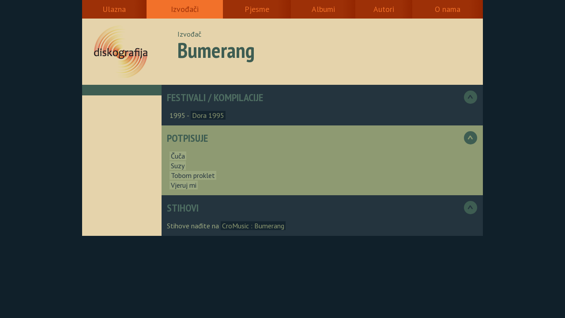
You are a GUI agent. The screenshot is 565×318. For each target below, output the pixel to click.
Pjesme (257, 9)
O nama (447, 9)
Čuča (178, 155)
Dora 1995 (208, 115)
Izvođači (185, 9)
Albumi (323, 9)
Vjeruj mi (183, 185)
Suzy (178, 165)
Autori (383, 9)
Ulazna (114, 9)
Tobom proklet (193, 175)
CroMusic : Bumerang (253, 225)
